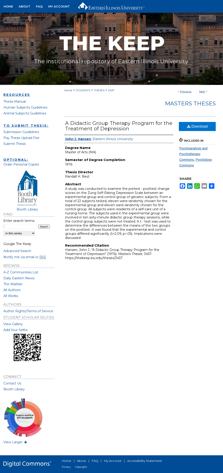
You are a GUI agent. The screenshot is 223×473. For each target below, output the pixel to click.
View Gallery (13, 324)
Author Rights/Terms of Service (28, 311)
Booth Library (14, 389)
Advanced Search (17, 251)
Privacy (66, 466)
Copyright (81, 466)
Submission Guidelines (21, 132)
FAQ (95, 461)
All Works (10, 296)
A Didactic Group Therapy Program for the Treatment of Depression (118, 126)
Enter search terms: (19, 221)
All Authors (11, 290)
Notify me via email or (24, 257)
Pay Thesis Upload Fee (21, 138)
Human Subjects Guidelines (25, 107)
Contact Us (12, 383)
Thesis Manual (14, 101)
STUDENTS (83, 90)
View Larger (15, 442)
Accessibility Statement (144, 461)
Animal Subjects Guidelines (24, 113)
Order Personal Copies (21, 164)
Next (202, 91)
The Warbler (13, 284)
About (81, 461)
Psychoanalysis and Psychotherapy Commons (193, 153)
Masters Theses (190, 103)
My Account (113, 461)
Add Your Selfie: (15, 330)
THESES (99, 90)
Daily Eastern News (18, 278)
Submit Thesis (14, 144)
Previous (185, 91)
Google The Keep (17, 244)
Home (68, 90)
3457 (111, 90)
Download (197, 126)
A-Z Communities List (20, 272)
